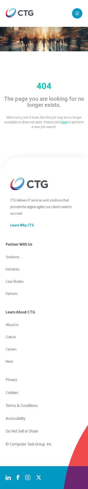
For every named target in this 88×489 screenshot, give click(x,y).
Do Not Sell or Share (22, 431)
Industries (12, 269)
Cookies (12, 393)
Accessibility (15, 419)
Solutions (12, 257)
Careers (11, 349)
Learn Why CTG (22, 225)
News (9, 362)
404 (44, 86)
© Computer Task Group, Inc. (29, 444)
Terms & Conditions (22, 406)
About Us (12, 325)
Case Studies (14, 282)
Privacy (11, 380)
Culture (11, 337)
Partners (11, 294)
